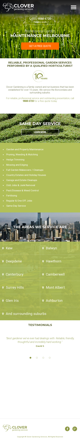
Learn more (40, 132)
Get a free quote (40, 46)
